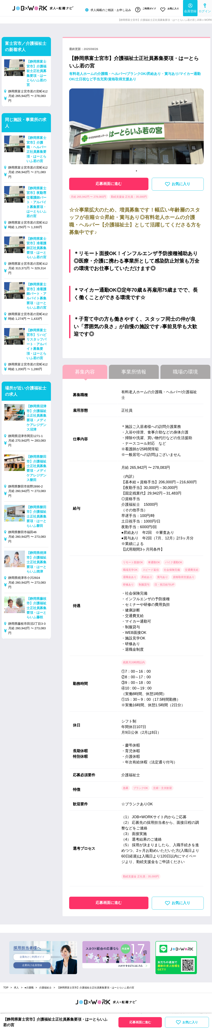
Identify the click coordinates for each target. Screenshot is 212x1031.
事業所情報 (133, 370)
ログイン (204, 7)
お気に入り (169, 9)
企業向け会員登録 (32, 964)
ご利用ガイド (144, 9)
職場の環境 (185, 370)
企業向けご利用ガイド (32, 955)
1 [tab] (136, 169)
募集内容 (85, 370)
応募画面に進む (109, 182)
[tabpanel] (136, 126)
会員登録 (190, 7)
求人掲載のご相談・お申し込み (105, 9)
